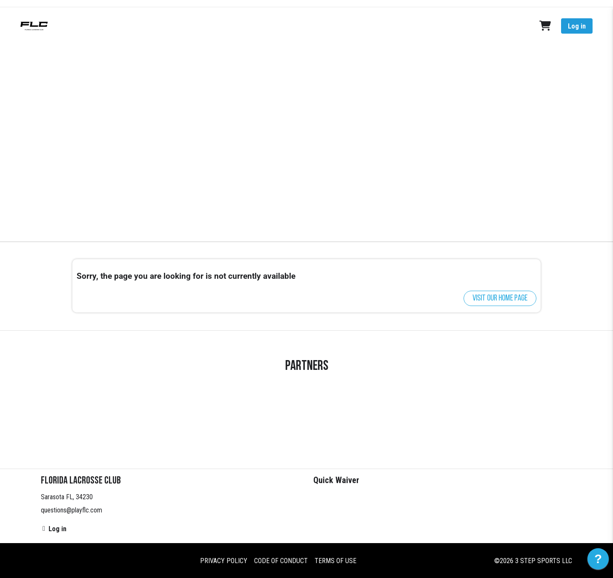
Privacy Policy (223, 561)
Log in (577, 26)
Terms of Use (335, 561)
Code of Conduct (281, 561)
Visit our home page (500, 298)
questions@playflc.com (71, 510)
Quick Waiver (336, 480)
